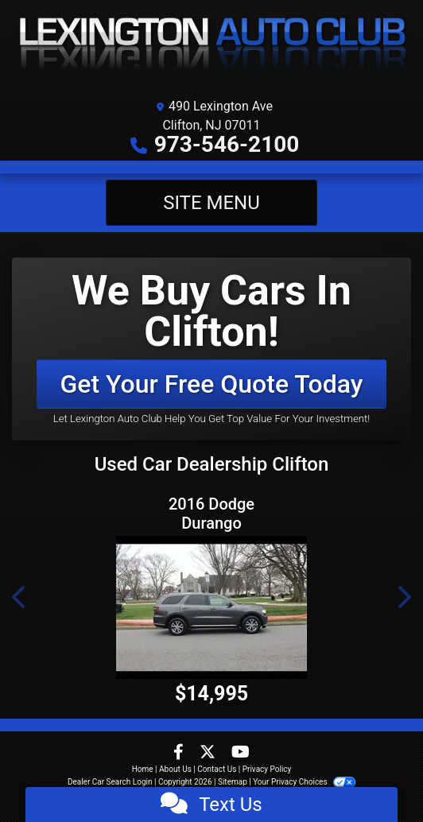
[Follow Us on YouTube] (240, 753)
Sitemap (232, 781)
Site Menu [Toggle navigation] (211, 203)
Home (142, 769)
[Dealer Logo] (211, 45)
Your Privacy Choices (304, 781)
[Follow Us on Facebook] (180, 753)
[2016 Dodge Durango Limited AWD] (211, 607)
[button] (20, 597)
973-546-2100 (227, 144)
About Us (175, 769)
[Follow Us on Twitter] (209, 753)
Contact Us (216, 769)
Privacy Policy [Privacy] (267, 769)
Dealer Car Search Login (110, 781)
